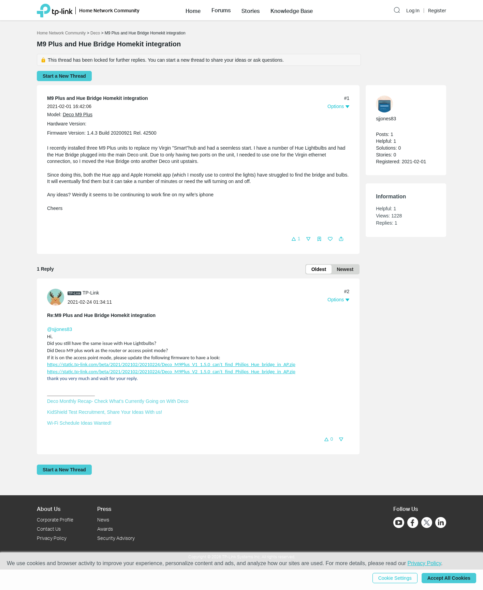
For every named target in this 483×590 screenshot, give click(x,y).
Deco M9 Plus (77, 114)
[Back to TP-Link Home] (55, 10)
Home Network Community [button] (109, 10)
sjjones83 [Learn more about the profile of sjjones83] (386, 118)
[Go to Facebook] (412, 522)
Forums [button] (221, 10)
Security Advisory (116, 538)
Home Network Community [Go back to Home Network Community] (61, 33)
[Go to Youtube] (398, 522)
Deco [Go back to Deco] (95, 33)
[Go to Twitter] (426, 523)
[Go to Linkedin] (440, 522)
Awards (105, 529)
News (103, 520)
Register (437, 10)
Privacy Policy (52, 538)
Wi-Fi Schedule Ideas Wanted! (79, 423)
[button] (193, 10)
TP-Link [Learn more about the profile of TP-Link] (91, 293)
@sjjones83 (59, 329)
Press (104, 508)
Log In (413, 10)
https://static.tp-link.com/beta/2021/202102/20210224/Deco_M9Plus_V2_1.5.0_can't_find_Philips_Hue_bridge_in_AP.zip (171, 371)
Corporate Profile (55, 520)
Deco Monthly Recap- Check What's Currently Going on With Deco (117, 401)
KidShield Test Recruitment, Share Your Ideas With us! (104, 412)
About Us (48, 508)
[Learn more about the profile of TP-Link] (57, 297)
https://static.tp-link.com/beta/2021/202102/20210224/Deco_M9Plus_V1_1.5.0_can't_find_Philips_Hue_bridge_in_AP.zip (171, 364)
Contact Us (49, 529)
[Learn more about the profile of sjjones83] (402, 103)
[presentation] (55, 297)
